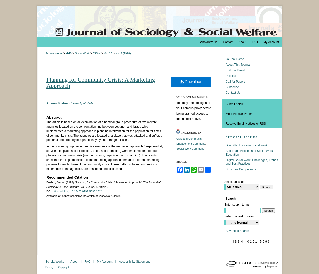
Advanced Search (237, 231)
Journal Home (235, 59)
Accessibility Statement (134, 261)
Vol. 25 (108, 53)
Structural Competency (241, 169)
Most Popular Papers (239, 114)
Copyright (63, 267)
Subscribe (232, 87)
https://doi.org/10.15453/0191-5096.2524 (77, 191)
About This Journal (238, 64)
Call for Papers (235, 81)
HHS (69, 53)
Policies (231, 76)
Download (191, 82)
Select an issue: (234, 182)
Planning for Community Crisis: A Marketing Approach (100, 82)
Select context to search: (240, 216)
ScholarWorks (53, 53)
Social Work (82, 53)
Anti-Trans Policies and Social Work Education (249, 152)
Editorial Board (235, 70)
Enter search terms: (237, 204)
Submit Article (235, 104)
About (74, 261)
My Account (105, 261)
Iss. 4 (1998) (123, 53)
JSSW (97, 53)
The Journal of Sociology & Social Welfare (159, 21)
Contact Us (233, 92)
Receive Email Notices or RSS (246, 123)
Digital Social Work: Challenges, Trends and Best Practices (252, 161)
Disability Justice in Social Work (247, 145)
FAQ (87, 261)
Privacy (49, 267)
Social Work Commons (190, 148)
